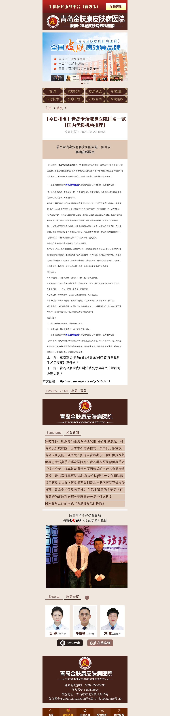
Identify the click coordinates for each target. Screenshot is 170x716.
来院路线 (116, 99)
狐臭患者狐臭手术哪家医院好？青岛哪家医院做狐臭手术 (85, 462)
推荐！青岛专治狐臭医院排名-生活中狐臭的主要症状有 (84, 489)
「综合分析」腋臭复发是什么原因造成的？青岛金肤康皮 (85, 469)
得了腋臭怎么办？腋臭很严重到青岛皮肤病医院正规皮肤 (85, 482)
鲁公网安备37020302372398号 (68, 698)
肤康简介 (74, 91)
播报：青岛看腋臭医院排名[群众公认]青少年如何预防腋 (84, 476)
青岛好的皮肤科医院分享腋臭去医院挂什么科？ (78, 496)
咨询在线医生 (85, 152)
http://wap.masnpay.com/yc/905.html (84, 381)
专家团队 (116, 91)
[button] (102, 711)
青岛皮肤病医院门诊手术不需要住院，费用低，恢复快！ (85, 448)
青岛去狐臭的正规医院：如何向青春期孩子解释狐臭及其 (85, 455)
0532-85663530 (95, 685)
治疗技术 (52, 99)
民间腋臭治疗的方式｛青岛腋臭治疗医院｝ (75, 503)
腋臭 (59, 108)
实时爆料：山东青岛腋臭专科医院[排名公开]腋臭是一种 (84, 441)
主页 (48, 108)
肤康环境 (74, 99)
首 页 (52, 91)
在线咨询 (95, 99)
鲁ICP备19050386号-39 (106, 698)
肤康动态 (95, 91)
